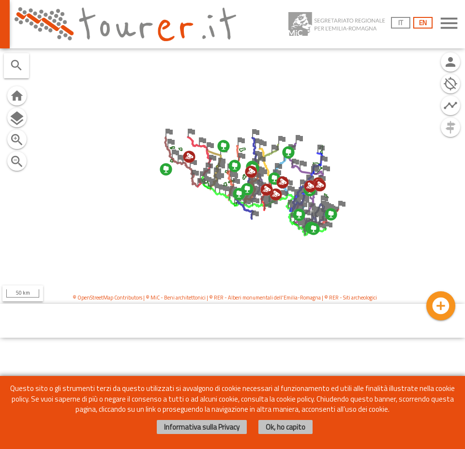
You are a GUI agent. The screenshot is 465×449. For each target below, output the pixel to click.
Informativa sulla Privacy (202, 427)
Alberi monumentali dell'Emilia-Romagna (274, 297)
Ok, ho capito (285, 427)
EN (423, 22)
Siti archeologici (360, 297)
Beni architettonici (185, 297)
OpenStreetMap (95, 297)
